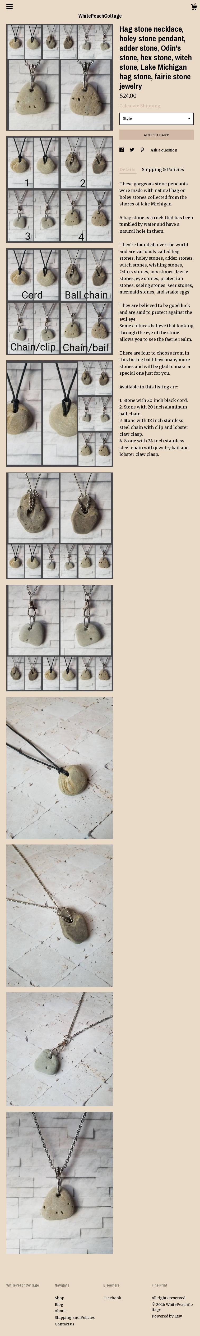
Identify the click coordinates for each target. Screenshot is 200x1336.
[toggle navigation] (9, 6)
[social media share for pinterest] (142, 150)
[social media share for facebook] (121, 150)
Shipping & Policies (163, 169)
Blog (59, 1304)
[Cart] (194, 8)
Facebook (112, 1298)
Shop (59, 1298)
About (60, 1311)
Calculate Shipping (139, 105)
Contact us (64, 1324)
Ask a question (164, 150)
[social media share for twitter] (132, 150)
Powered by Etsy (167, 1316)
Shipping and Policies (75, 1317)
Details (128, 169)
